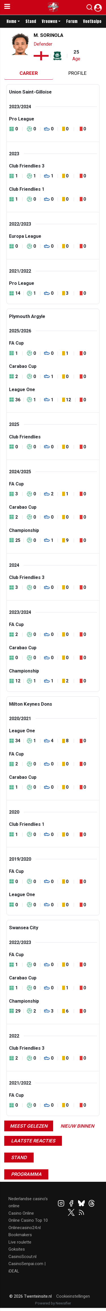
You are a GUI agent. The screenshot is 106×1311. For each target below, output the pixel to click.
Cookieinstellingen (73, 1296)
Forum (71, 21)
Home (11, 21)
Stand (30, 21)
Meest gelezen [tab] (28, 1126)
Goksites (16, 1249)
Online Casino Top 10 (28, 1220)
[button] (89, 8)
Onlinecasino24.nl (24, 1227)
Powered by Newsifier (53, 1303)
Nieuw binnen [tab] (77, 1126)
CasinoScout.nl (22, 1256)
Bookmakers (20, 1234)
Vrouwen (49, 21)
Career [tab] (29, 73)
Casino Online (21, 1213)
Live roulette (19, 1242)
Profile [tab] (77, 73)
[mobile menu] (7, 7)
